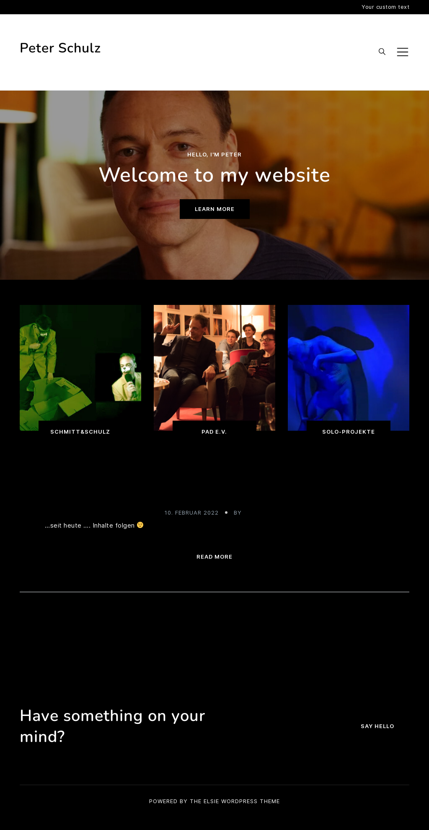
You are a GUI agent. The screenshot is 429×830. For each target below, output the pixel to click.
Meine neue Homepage (215, 491)
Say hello (377, 726)
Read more (214, 556)
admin (254, 512)
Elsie (211, 801)
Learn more (215, 209)
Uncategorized (214, 473)
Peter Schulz (60, 48)
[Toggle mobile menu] (402, 52)
